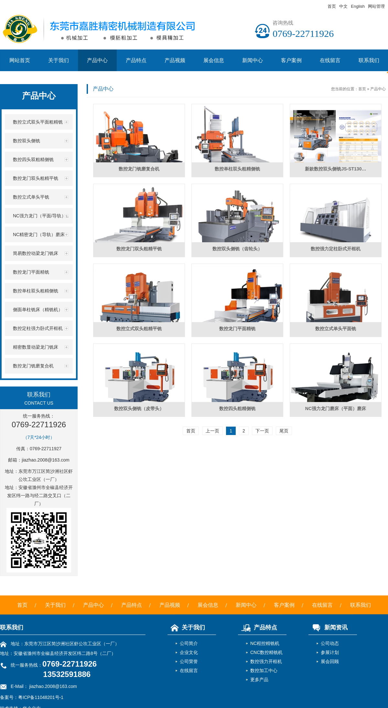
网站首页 (19, 60)
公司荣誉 (189, 661)
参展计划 (330, 652)
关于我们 (58, 60)
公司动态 (330, 643)
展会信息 (213, 60)
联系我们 (360, 605)
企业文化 (189, 652)
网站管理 (376, 6)
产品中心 (97, 60)
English (358, 6)
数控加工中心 (263, 670)
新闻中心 (252, 60)
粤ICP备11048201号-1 (40, 697)
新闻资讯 (328, 627)
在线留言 (330, 60)
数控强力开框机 (266, 661)
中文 (343, 6)
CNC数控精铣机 (266, 652)
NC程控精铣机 (264, 643)
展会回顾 (330, 661)
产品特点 (136, 60)
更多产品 (259, 679)
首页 (332, 6)
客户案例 (291, 60)
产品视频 (175, 60)
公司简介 (189, 643)
